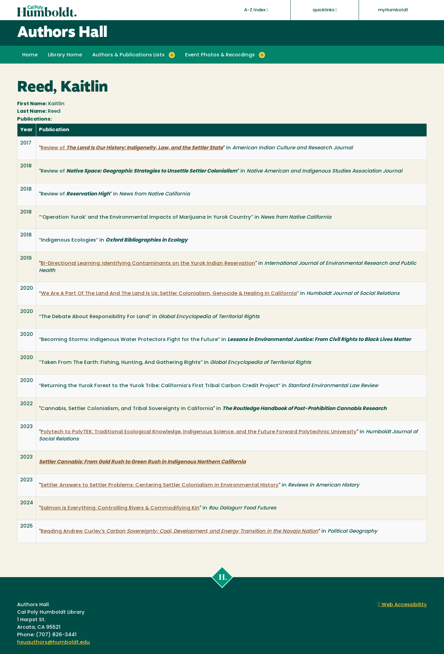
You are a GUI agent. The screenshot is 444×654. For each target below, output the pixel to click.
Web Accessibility (402, 605)
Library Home (65, 55)
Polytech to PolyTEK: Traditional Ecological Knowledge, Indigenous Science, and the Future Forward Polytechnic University (199, 432)
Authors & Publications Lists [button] (128, 55)
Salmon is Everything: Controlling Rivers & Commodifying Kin (120, 508)
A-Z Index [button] (256, 10)
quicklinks (325, 10)
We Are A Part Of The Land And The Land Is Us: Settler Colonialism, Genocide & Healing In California (169, 293)
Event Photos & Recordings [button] (220, 55)
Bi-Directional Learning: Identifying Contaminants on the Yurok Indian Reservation (148, 263)
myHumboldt (393, 10)
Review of (132, 148)
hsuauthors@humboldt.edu (53, 642)
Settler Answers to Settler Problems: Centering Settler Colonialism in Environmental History (160, 485)
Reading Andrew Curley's (179, 531)
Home (30, 55)
